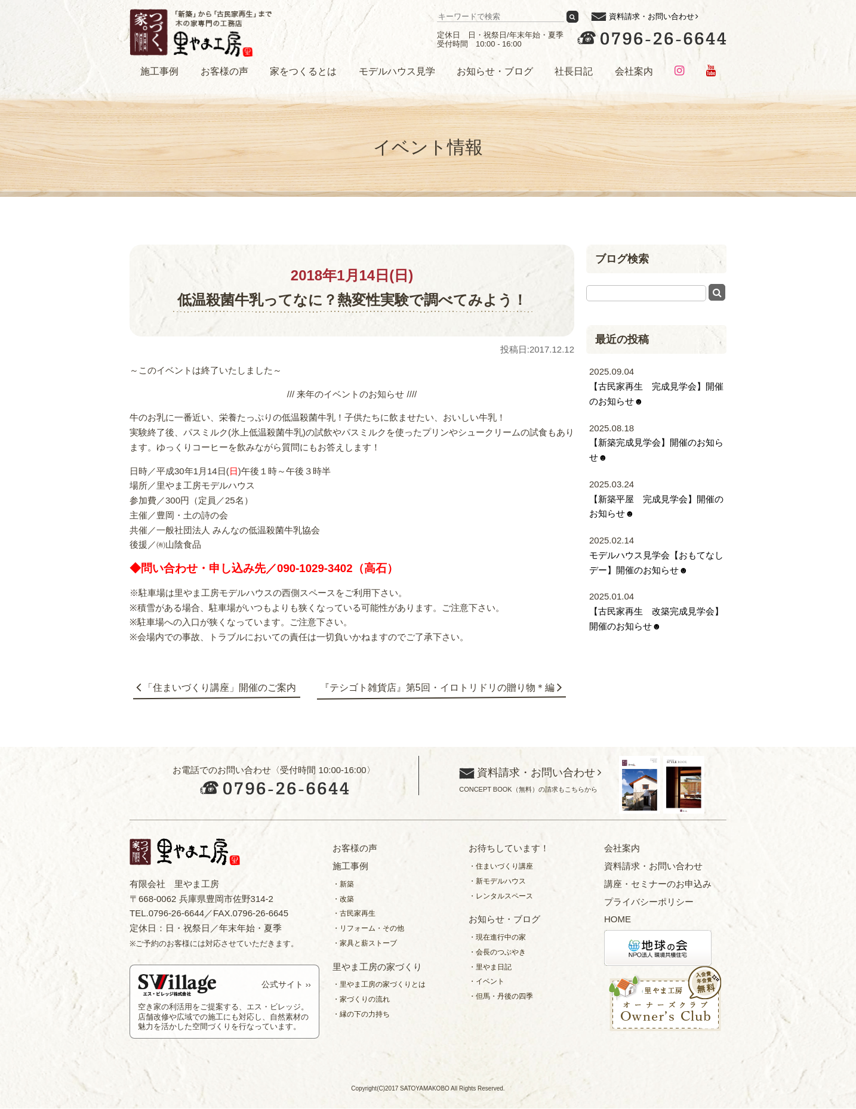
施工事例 (159, 71)
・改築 (343, 899)
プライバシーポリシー (649, 902)
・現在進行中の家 (497, 938)
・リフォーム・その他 (368, 929)
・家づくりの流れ (361, 1000)
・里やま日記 (490, 967)
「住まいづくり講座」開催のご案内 (220, 688)
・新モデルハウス (497, 882)
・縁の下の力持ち (361, 1015)
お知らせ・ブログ (495, 71)
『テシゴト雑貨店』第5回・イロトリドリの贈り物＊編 (436, 688)
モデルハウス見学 (397, 71)
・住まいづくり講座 (501, 867)
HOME (617, 920)
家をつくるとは (303, 71)
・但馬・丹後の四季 (501, 997)
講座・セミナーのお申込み (658, 884)
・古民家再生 (353, 914)
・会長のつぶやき (497, 953)
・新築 (343, 885)
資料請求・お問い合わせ (651, 16)
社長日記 (574, 71)
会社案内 (634, 71)
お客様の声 (224, 71)
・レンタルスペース (501, 896)
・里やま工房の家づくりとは (379, 985)
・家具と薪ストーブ (364, 944)
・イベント (486, 982)
